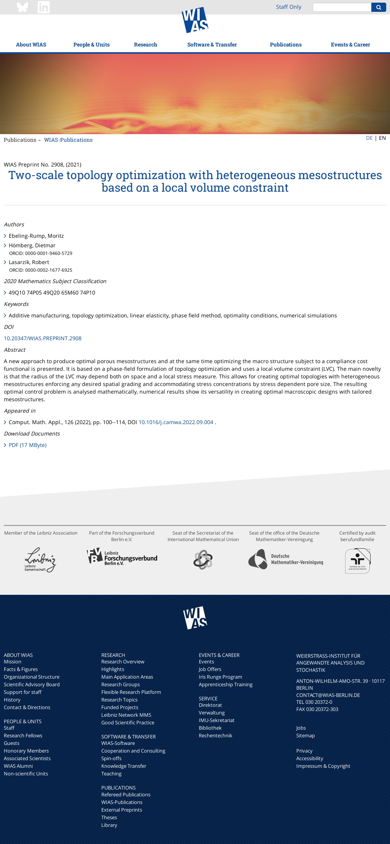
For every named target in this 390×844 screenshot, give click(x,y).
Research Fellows (23, 735)
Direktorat (210, 704)
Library (109, 825)
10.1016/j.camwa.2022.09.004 (176, 422)
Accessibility (309, 758)
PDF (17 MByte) (27, 444)
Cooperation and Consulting (133, 750)
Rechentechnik (215, 735)
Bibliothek (210, 727)
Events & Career (350, 44)
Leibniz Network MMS (126, 714)
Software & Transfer (212, 44)
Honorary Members (26, 750)
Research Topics (119, 699)
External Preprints (121, 809)
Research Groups (120, 684)
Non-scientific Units (26, 773)
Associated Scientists (27, 758)
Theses (109, 817)
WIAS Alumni (18, 765)
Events (206, 661)
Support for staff (23, 692)
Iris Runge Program (220, 676)
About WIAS (31, 44)
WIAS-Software (118, 743)
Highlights (112, 669)
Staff (9, 727)
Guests (11, 743)
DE (369, 137)
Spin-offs (111, 758)
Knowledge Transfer (123, 765)
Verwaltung (212, 712)
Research (145, 44)
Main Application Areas (127, 676)
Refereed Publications (125, 794)
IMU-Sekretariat (217, 720)
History (12, 699)
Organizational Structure (31, 676)
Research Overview (122, 661)
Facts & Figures (21, 669)
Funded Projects (119, 707)
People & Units (92, 44)
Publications (286, 44)
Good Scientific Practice (127, 722)
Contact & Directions (27, 707)
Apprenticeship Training (226, 684)
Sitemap (305, 735)
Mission (12, 661)
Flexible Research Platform (131, 692)
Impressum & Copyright (323, 765)
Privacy (304, 750)
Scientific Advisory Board (32, 684)
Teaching (111, 773)
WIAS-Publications (68, 139)
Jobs (301, 727)
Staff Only (288, 6)
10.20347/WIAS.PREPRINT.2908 (43, 338)
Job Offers (210, 669)
